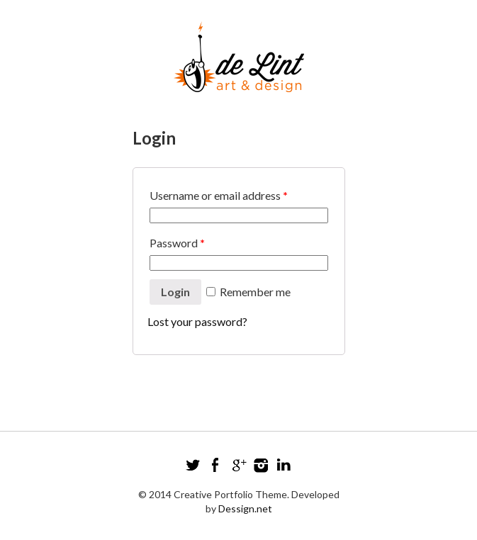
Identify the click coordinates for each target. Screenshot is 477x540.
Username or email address (219, 195)
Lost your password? (197, 321)
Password (177, 242)
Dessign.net (245, 508)
